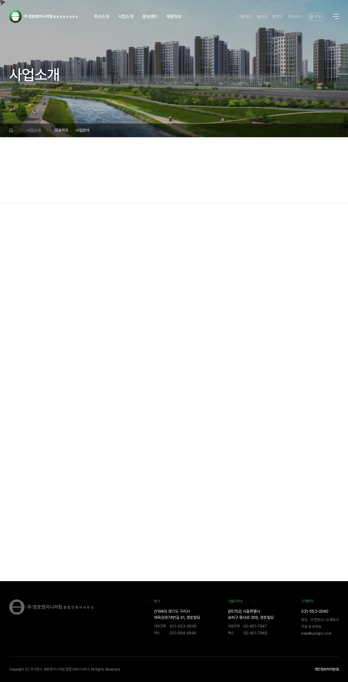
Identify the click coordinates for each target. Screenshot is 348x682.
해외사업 (244, 194)
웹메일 (262, 16)
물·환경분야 (39, 194)
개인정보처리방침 (326, 669)
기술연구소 (286, 194)
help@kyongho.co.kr (316, 633)
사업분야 (82, 130)
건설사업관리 (203, 194)
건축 (162, 194)
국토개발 (80, 194)
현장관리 (295, 16)
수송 (121, 194)
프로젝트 (62, 130)
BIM (327, 194)
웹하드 (277, 16)
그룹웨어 (244, 16)
